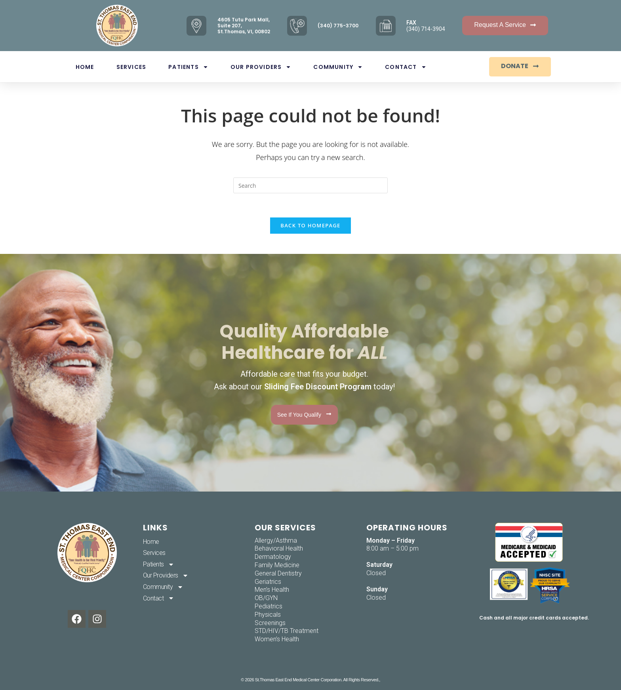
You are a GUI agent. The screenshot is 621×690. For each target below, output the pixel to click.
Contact (405, 67)
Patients (188, 67)
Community (338, 67)
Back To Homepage (310, 225)
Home (85, 67)
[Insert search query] (310, 185)
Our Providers (260, 67)
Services (131, 67)
